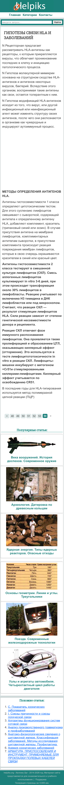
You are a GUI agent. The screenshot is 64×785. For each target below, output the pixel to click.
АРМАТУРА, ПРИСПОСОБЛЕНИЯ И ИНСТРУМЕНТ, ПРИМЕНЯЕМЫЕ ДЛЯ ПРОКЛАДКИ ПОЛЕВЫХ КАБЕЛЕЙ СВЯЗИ (33, 756)
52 (34, 416)
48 (12, 416)
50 (23, 416)
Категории (30, 15)
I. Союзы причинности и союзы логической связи (29, 715)
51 (28, 416)
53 (39, 416)
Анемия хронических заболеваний (31, 747)
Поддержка (40, 779)
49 (17, 416)
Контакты (45, 15)
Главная (15, 15)
